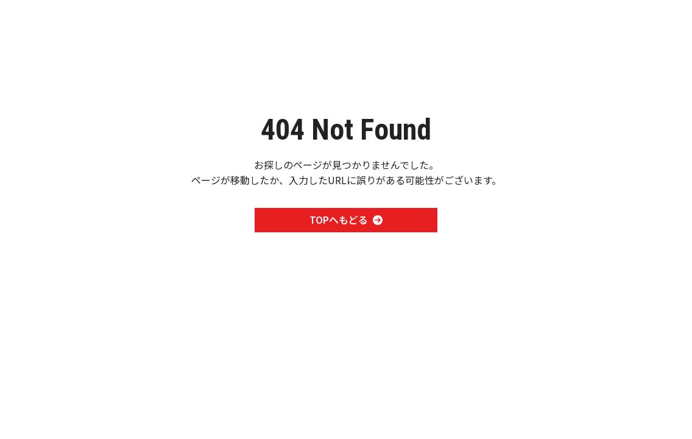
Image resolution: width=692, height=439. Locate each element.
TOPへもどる (346, 219)
